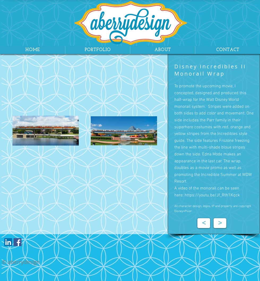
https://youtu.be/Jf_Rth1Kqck (212, 195)
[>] (220, 223)
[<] (203, 223)
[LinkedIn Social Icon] (8, 242)
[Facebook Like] (34, 243)
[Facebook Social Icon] (17, 242)
